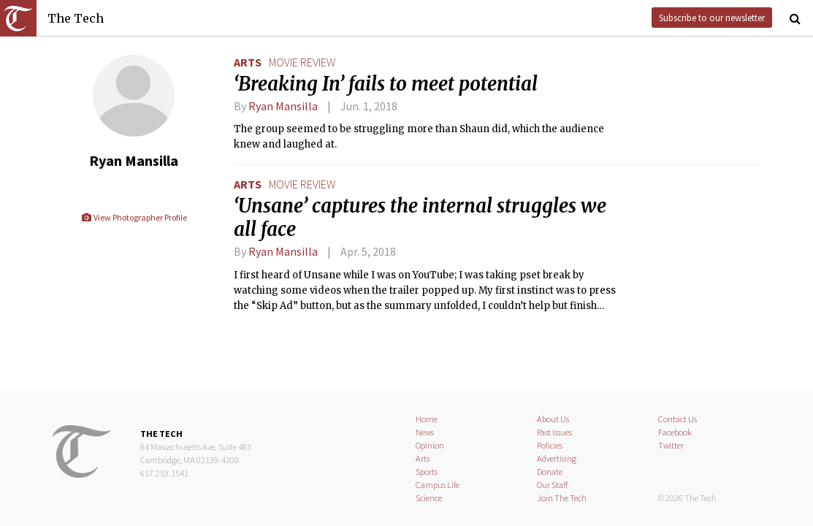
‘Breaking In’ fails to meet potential (386, 84)
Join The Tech (562, 497)
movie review (302, 62)
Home (427, 418)
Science (429, 497)
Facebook (675, 432)
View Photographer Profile (134, 217)
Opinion (430, 445)
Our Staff (552, 484)
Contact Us (677, 418)
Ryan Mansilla (283, 106)
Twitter (671, 445)
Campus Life (437, 484)
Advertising (556, 458)
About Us (553, 418)
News (425, 432)
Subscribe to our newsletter (712, 17)
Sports (427, 471)
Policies (549, 445)
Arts (248, 62)
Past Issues (554, 432)
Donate (549, 471)
